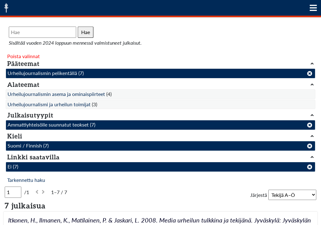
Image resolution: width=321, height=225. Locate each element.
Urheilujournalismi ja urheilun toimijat (49, 104)
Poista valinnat (23, 56)
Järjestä (258, 195)
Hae (85, 32)
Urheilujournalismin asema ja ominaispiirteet (56, 94)
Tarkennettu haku (26, 180)
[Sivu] (13, 192)
